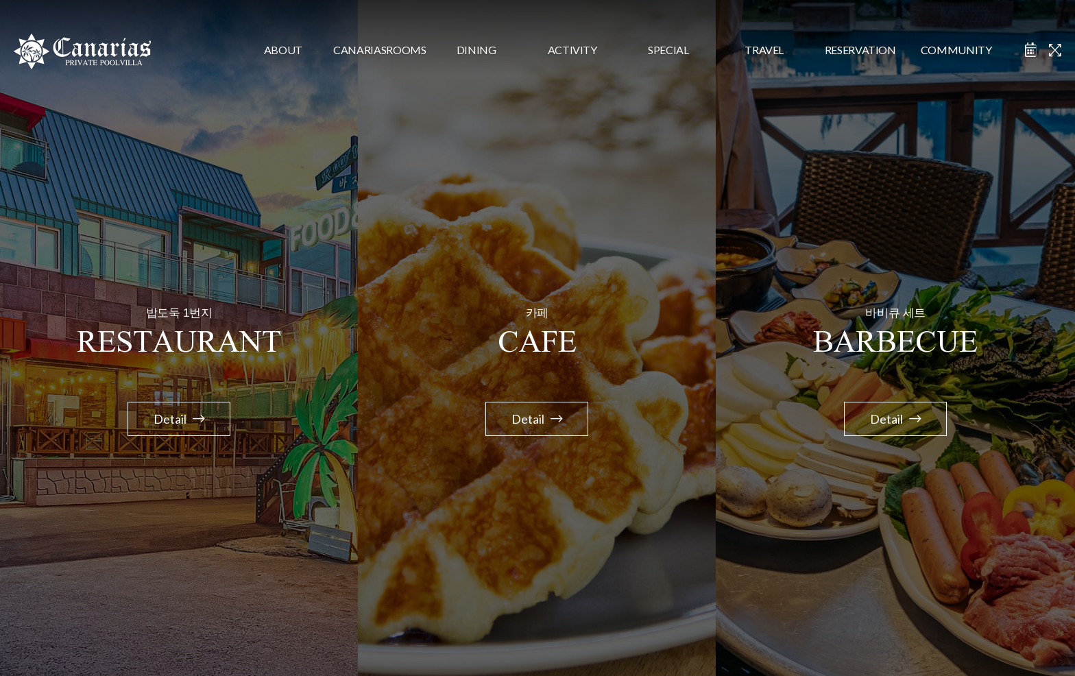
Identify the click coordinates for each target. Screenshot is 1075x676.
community (956, 49)
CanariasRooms (379, 49)
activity (572, 49)
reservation (860, 49)
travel (764, 49)
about (283, 49)
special (668, 49)
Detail (179, 418)
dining (476, 49)
